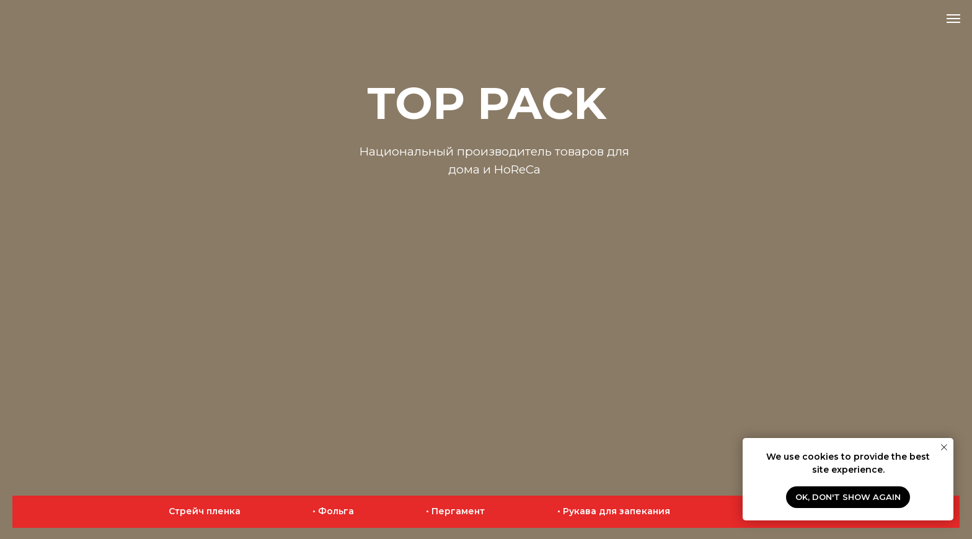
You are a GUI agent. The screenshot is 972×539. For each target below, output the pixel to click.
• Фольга (333, 511)
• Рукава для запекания (613, 511)
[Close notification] (944, 447)
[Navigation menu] (953, 18)
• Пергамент (455, 511)
